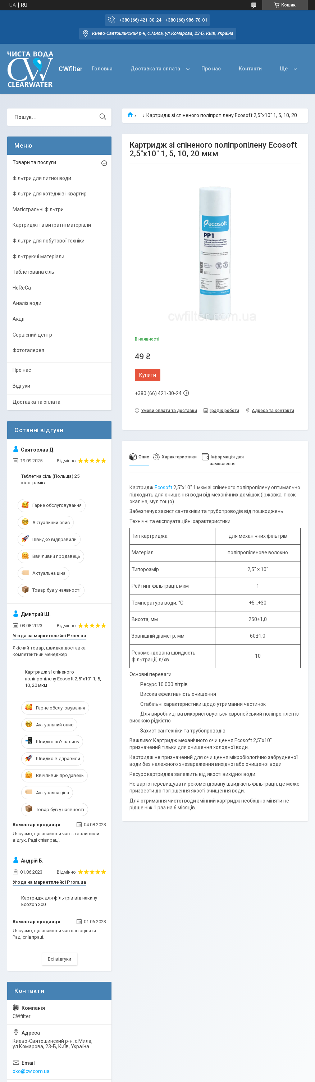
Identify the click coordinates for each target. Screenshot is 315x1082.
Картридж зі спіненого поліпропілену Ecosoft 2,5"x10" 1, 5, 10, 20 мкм (63, 678)
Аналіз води (27, 303)
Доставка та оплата (155, 68)
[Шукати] (102, 117)
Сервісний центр (32, 335)
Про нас (211, 68)
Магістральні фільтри (38, 209)
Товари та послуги (34, 162)
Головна (102, 68)
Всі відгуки (59, 959)
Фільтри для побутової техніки (49, 241)
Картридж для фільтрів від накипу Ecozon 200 (59, 901)
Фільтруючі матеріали (38, 256)
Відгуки (21, 386)
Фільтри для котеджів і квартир (50, 193)
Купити (147, 375)
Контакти (250, 68)
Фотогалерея (28, 350)
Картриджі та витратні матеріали (52, 225)
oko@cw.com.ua (31, 1071)
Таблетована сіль (33, 272)
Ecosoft (163, 487)
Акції (18, 319)
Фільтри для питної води (42, 178)
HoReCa (22, 288)
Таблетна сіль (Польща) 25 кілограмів (50, 479)
